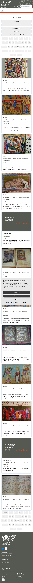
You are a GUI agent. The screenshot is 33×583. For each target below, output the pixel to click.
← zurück (5, 38)
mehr (16, 299)
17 (26, 42)
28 (30, 47)
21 (9, 47)
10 (3, 42)
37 (29, 51)
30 (6, 51)
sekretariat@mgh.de (6, 555)
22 (12, 47)
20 (5, 47)
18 (29, 42)
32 (13, 51)
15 (19, 42)
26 (24, 47)
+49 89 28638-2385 (7, 554)
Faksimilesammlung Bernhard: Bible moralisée (15, 83)
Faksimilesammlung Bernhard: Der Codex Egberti (15, 389)
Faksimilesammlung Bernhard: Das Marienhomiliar (16, 426)
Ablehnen (17, 296)
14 (16, 42)
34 (19, 51)
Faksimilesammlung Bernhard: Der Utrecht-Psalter (16, 499)
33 (16, 51)
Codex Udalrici (6, 236)
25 (20, 47)
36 (26, 51)
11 (6, 42)
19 (2, 47)
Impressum (19, 576)
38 (11, 55)
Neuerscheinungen (16, 24)
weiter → (19, 55)
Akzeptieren (16, 292)
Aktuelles (16, 21)
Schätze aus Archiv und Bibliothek (16, 35)
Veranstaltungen (16, 28)
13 (13, 42)
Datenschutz (19, 577)
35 (23, 51)
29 (3, 51)
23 (15, 47)
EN (15, 6)
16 (23, 42)
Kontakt (3, 579)
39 (15, 55)
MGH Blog (3, 576)
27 (27, 47)
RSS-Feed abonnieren (6, 577)
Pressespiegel (16, 31)
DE (17, 6)
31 (10, 51)
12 (10, 42)
